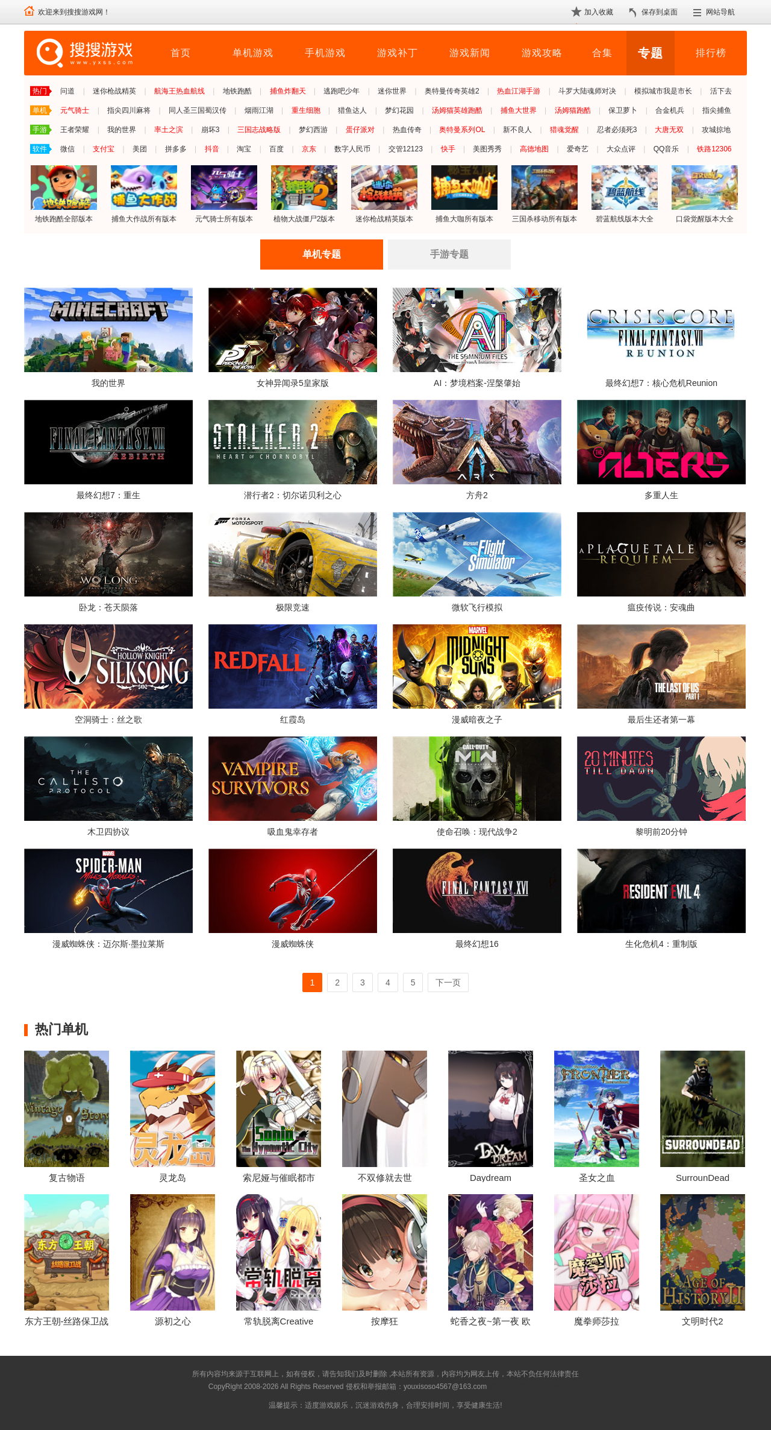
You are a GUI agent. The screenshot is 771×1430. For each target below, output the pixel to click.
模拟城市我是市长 (663, 91)
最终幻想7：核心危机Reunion (661, 383)
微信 (67, 149)
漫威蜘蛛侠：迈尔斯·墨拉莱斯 (108, 944)
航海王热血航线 (179, 91)
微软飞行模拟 (477, 607)
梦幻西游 (313, 129)
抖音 (212, 149)
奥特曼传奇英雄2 (452, 91)
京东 (309, 149)
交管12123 (406, 149)
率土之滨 (168, 129)
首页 (180, 53)
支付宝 (103, 149)
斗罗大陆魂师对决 (587, 91)
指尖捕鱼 (716, 110)
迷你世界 (392, 91)
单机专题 (321, 254)
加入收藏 (598, 12)
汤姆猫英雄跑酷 (457, 110)
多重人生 (661, 495)
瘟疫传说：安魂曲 (661, 607)
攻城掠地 (716, 129)
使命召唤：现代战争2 (477, 832)
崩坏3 (210, 129)
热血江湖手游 (518, 91)
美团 (140, 149)
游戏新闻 (469, 53)
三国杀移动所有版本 (544, 194)
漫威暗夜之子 (477, 719)
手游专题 (449, 254)
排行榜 (711, 53)
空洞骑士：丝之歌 (108, 719)
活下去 (721, 91)
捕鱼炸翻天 (288, 91)
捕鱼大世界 (519, 110)
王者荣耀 (74, 129)
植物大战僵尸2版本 (304, 194)
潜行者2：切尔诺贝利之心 (293, 495)
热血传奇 (407, 129)
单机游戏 (253, 53)
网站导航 (720, 12)
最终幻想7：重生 (108, 495)
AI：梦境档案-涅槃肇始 (477, 383)
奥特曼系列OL (462, 129)
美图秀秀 (487, 149)
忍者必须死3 (617, 129)
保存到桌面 (659, 12)
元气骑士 (74, 110)
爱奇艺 (577, 149)
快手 (448, 149)
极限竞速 (293, 607)
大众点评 (621, 149)
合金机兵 (669, 110)
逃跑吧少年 (341, 91)
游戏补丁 (397, 53)
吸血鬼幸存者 (292, 832)
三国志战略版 (259, 129)
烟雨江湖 (259, 110)
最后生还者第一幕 (661, 719)
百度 (276, 149)
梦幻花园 (399, 110)
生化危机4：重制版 (661, 944)
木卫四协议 (108, 832)
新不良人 (517, 129)
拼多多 (176, 149)
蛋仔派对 (360, 129)
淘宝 (244, 149)
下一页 (448, 982)
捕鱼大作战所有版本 (144, 194)
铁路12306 (714, 149)
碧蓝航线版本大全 (624, 194)
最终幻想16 (477, 944)
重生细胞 (306, 110)
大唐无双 (669, 129)
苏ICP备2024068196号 (526, 1386)
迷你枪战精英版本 (384, 194)
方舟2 (477, 495)
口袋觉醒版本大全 (704, 194)
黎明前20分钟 (661, 832)
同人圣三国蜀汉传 (197, 110)
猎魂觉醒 (564, 129)
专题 (650, 53)
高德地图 (534, 149)
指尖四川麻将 (129, 110)
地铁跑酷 (237, 91)
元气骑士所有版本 (224, 194)
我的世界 (121, 129)
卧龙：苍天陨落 (108, 607)
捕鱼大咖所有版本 (464, 194)
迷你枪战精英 (114, 91)
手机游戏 (325, 53)
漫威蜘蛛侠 (293, 944)
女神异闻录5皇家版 (293, 383)
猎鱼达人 (352, 110)
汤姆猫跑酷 (573, 110)
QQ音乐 (666, 149)
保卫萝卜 (622, 110)
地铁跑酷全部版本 (64, 194)
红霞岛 (292, 719)
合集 (602, 53)
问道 (67, 91)
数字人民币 (352, 149)
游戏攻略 (542, 53)
